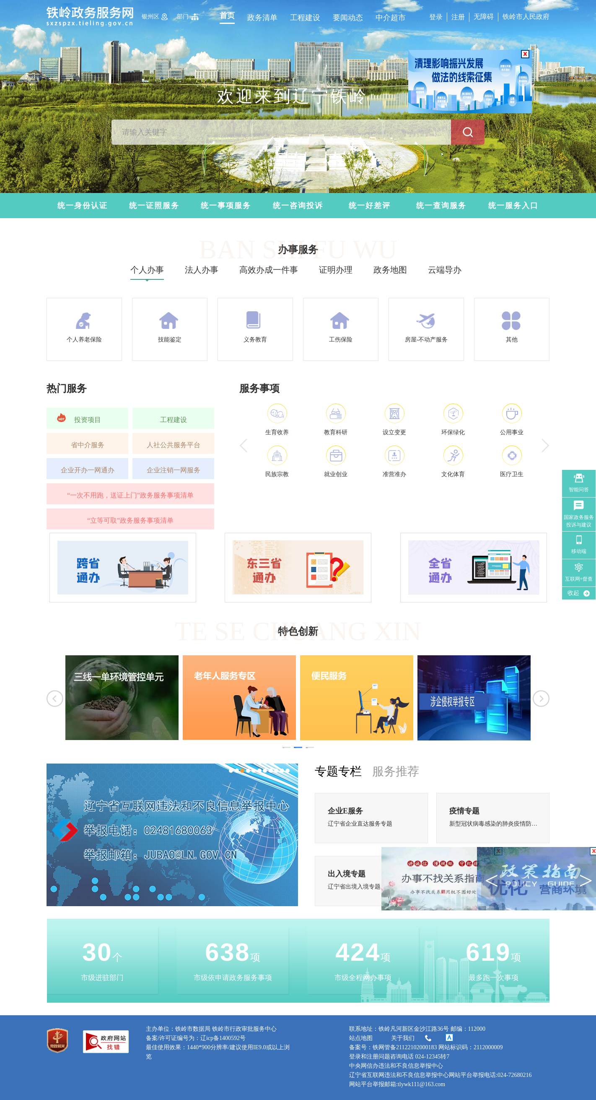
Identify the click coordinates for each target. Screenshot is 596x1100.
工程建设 (305, 17)
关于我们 (412, 1038)
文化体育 (453, 474)
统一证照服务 (154, 205)
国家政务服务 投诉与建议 (579, 521)
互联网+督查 (579, 579)
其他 (512, 339)
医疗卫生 (511, 474)
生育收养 (277, 432)
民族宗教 (277, 474)
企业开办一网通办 (87, 470)
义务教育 (255, 339)
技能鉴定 (169, 339)
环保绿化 (453, 432)
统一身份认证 (82, 205)
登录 (436, 17)
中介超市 (391, 17)
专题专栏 (338, 771)
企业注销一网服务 (173, 470)
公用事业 (511, 432)
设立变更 (394, 432)
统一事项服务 (226, 205)
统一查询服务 (441, 205)
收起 (573, 593)
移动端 (578, 551)
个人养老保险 (84, 339)
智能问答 (579, 490)
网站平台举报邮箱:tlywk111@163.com (397, 1084)
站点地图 (361, 1038)
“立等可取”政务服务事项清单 (130, 520)
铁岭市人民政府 (526, 16)
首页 (227, 15)
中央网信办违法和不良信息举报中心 (396, 1066)
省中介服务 (87, 444)
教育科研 (335, 432)
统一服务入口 (513, 205)
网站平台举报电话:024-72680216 (490, 1075)
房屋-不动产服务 (426, 339)
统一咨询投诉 (298, 205)
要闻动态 (348, 17)
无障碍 (484, 16)
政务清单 (262, 17)
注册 (458, 17)
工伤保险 (340, 339)
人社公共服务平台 (173, 444)
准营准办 (394, 474)
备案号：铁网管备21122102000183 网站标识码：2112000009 (426, 1047)
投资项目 (87, 419)
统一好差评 (370, 205)
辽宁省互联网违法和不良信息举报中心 (399, 1075)
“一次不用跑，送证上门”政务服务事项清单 (130, 495)
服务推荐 (395, 771)
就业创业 (335, 474)
